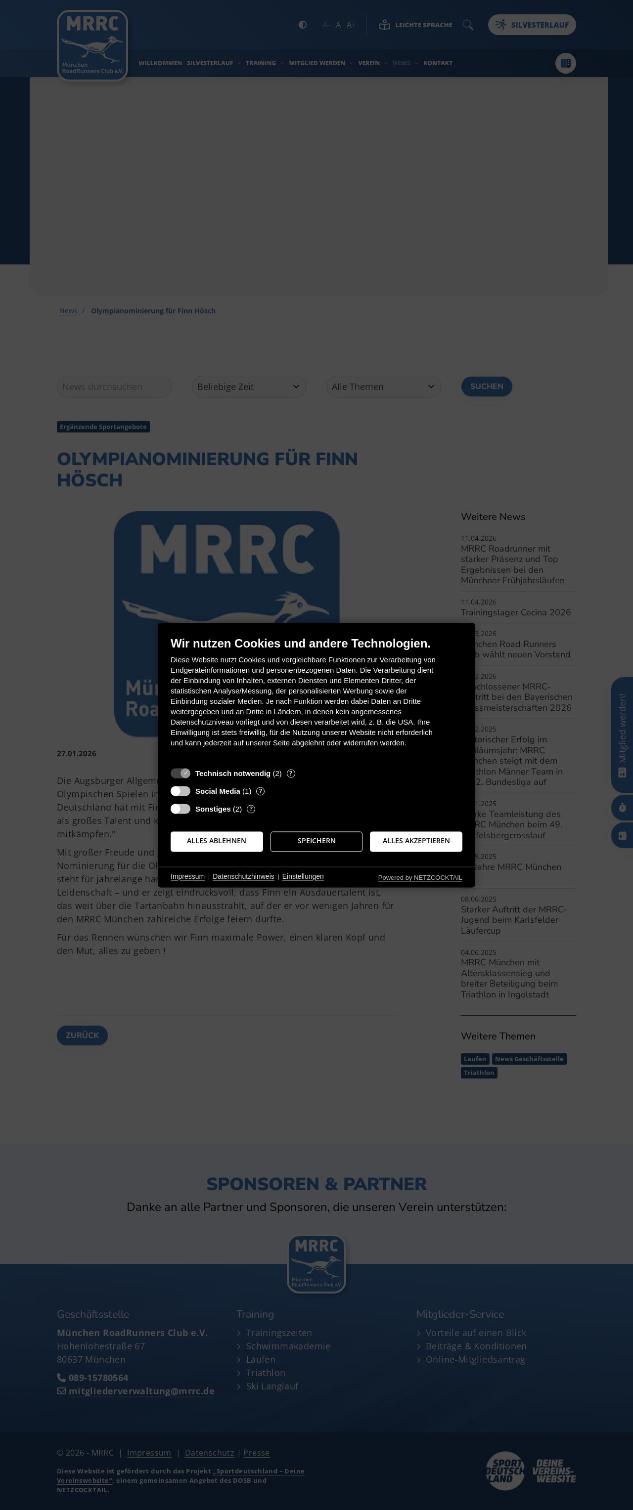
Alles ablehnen (216, 841)
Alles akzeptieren (416, 841)
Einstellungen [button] (303, 877)
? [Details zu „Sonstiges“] (251, 809)
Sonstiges (213, 809)
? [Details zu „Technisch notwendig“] (290, 773)
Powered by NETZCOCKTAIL (420, 877)
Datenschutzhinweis (243, 877)
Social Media (217, 791)
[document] (316, 699)
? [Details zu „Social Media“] (260, 791)
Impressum (188, 877)
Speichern (317, 841)
